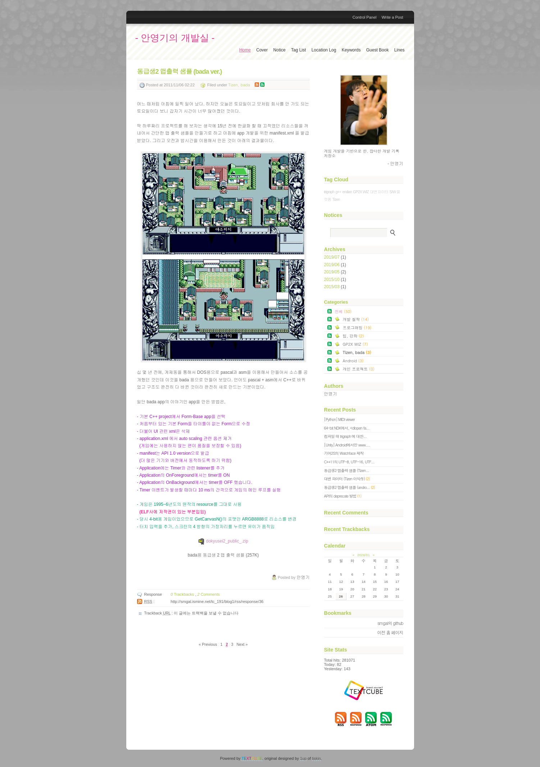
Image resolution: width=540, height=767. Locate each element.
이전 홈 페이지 (390, 632)
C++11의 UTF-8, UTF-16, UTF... (349, 461)
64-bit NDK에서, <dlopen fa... (346, 428)
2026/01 (363, 555)
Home (245, 50)
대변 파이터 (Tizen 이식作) (347, 478)
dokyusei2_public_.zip (223, 541)
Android (353, 360)
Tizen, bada (239, 85)
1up (303, 758)
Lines (399, 50)
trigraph (329, 192)
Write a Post (392, 17)
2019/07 (332, 257)
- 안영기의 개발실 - (175, 37)
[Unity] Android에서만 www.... (347, 445)
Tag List (298, 50)
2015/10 (332, 279)
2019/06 (332, 264)
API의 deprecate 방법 (343, 496)
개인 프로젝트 (359, 369)
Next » (242, 644)
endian (346, 192)
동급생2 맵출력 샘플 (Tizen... (346, 470)
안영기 (330, 393)
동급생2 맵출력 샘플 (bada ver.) (179, 71)
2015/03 (332, 286)
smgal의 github (390, 623)
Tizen (336, 199)
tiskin (316, 758)
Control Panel (365, 17)
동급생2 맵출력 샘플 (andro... (349, 487)
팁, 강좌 (353, 336)
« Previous (208, 644)
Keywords (351, 50)
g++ (338, 192)
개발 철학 (356, 319)
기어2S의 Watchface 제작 (344, 453)
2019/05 (332, 271)
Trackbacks (183, 594)
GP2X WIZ (361, 192)
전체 (343, 311)
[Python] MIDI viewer (339, 419)
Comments (209, 594)
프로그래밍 (357, 327)
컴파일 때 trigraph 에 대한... (345, 436)
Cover (262, 50)
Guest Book (377, 50)
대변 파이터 (379, 192)
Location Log (324, 50)
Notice (279, 50)
